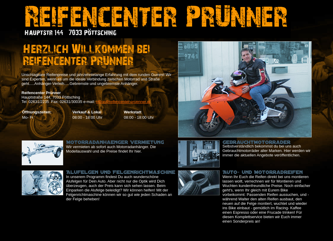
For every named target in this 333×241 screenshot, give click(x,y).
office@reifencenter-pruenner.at (123, 101)
